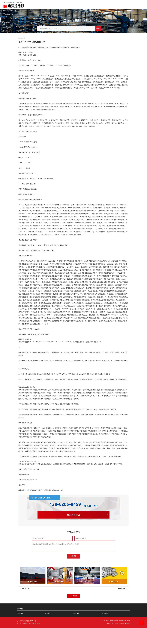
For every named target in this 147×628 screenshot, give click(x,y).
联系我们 (121, 4)
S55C (37, 79)
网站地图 (127, 623)
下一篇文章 (121, 588)
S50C (32, 79)
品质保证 (112, 4)
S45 (21, 79)
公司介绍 (20, 613)
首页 (95, 4)
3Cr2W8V (107, 88)
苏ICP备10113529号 (112, 623)
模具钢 (102, 76)
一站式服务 (131, 4)
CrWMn (37, 76)
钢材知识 (140, 4)
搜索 (97, 28)
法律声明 (121, 623)
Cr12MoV (34, 65)
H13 (113, 88)
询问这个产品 (74, 515)
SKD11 (30, 126)
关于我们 (102, 4)
